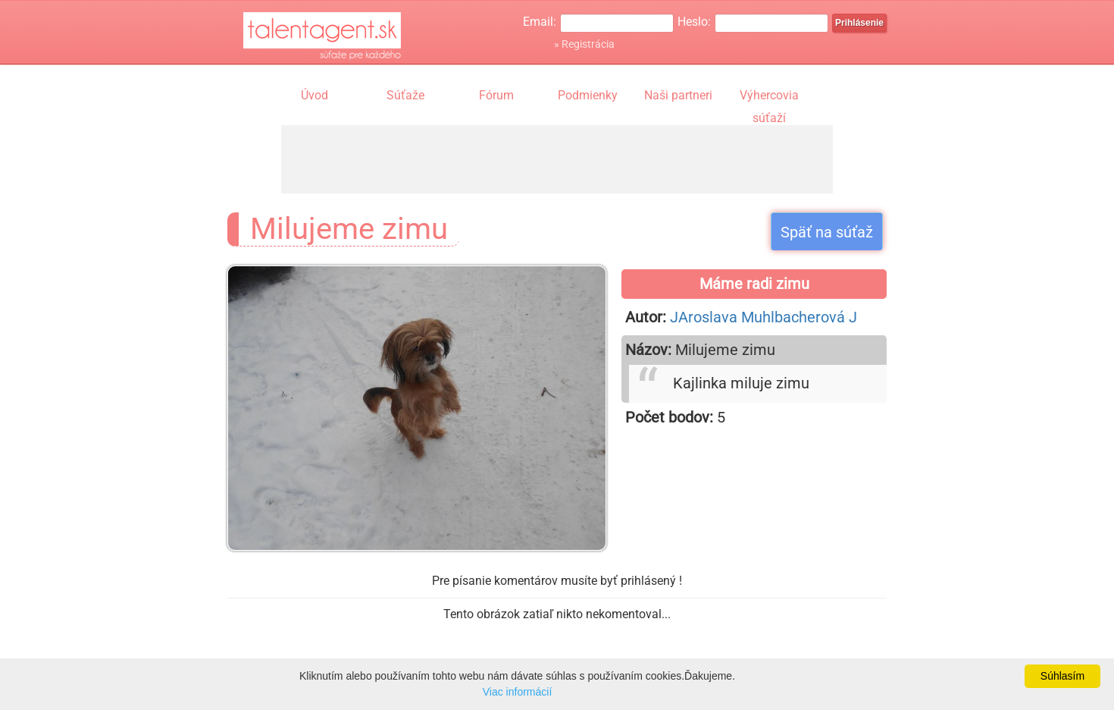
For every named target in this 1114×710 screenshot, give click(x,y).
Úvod (314, 95)
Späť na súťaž (827, 232)
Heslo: (694, 21)
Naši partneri (678, 95)
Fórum (496, 95)
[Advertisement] (557, 159)
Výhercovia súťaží (769, 97)
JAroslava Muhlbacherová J (763, 317)
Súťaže (405, 95)
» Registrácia (584, 44)
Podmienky (588, 95)
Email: (539, 21)
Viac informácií (517, 692)
